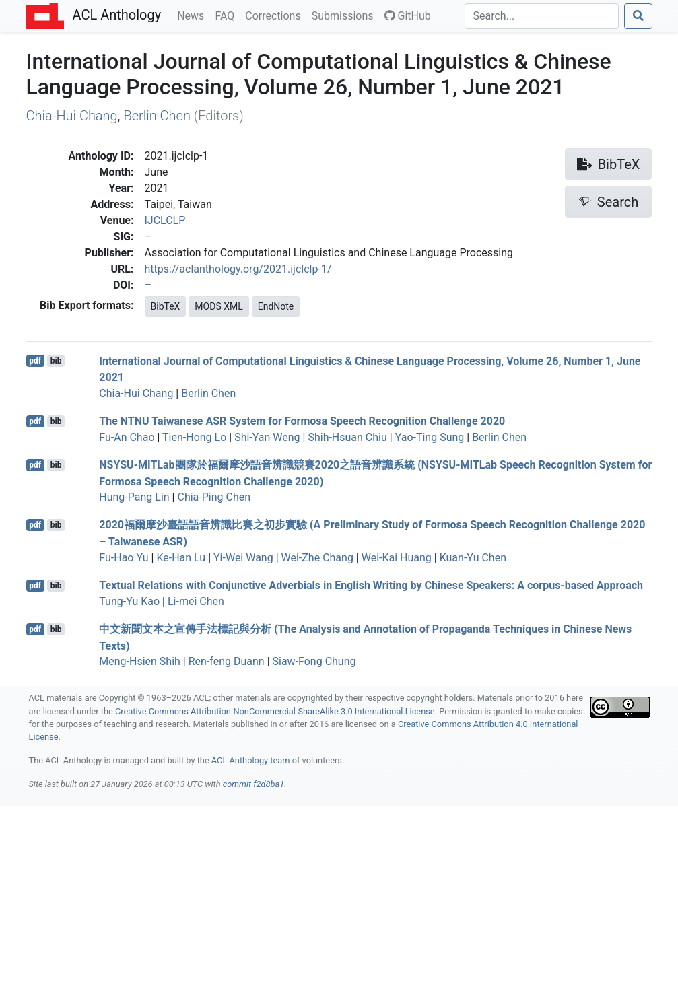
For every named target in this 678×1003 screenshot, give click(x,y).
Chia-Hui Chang (72, 116)
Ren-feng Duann (227, 661)
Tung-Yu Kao (129, 601)
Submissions (345, 14)
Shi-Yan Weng (267, 437)
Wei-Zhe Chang (317, 557)
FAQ (227, 14)
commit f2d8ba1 (254, 784)
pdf (35, 361)
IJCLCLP (165, 220)
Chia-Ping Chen (213, 497)
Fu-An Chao (126, 437)
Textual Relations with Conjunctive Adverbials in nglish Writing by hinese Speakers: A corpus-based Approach (371, 585)
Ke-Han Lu (180, 557)
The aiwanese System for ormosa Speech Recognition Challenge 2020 (302, 421)
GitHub (407, 15)
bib (56, 361)
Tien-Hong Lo (194, 437)
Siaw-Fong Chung (314, 661)
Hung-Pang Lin (134, 497)
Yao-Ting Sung (430, 437)
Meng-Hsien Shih (139, 661)
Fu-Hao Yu (123, 557)
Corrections (275, 14)
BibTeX (165, 306)
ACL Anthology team (250, 760)
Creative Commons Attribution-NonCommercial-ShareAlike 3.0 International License (275, 711)
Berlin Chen (156, 116)
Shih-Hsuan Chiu (347, 437)
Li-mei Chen (196, 601)
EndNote (276, 306)
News (193, 14)
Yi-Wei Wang (243, 557)
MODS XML (218, 306)
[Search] (542, 16)
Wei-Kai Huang (397, 557)
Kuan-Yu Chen (473, 557)
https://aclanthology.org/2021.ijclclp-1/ (238, 269)
